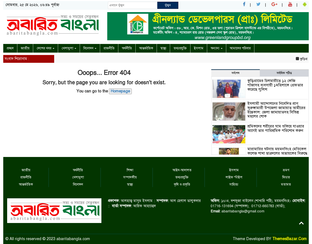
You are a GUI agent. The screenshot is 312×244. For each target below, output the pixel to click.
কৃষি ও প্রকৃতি (182, 184)
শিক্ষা (130, 170)
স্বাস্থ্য (163, 48)
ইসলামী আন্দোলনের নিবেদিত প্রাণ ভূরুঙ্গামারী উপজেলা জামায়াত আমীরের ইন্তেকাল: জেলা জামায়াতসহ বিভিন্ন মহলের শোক (276, 110)
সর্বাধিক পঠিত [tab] (284, 73)
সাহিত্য (233, 184)
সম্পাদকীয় (130, 177)
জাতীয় (25, 48)
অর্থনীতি (127, 48)
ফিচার (286, 177)
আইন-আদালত (182, 170)
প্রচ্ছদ (10, 48)
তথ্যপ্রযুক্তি (180, 48)
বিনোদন (89, 48)
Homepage (120, 91)
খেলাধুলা (69, 48)
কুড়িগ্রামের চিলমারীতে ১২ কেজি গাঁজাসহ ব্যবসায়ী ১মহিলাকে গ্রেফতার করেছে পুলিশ (275, 85)
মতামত (286, 184)
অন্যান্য (217, 48)
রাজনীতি (109, 48)
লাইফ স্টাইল (234, 177)
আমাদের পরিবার (240, 48)
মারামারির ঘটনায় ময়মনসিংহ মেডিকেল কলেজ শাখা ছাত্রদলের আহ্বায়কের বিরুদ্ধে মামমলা (277, 153)
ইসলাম (198, 48)
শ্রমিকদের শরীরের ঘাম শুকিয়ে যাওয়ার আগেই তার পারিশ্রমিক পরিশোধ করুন (275, 128)
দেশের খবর (45, 48)
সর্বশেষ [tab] (235, 73)
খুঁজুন (168, 5)
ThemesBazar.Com (289, 238)
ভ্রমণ (286, 170)
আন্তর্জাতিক (146, 48)
